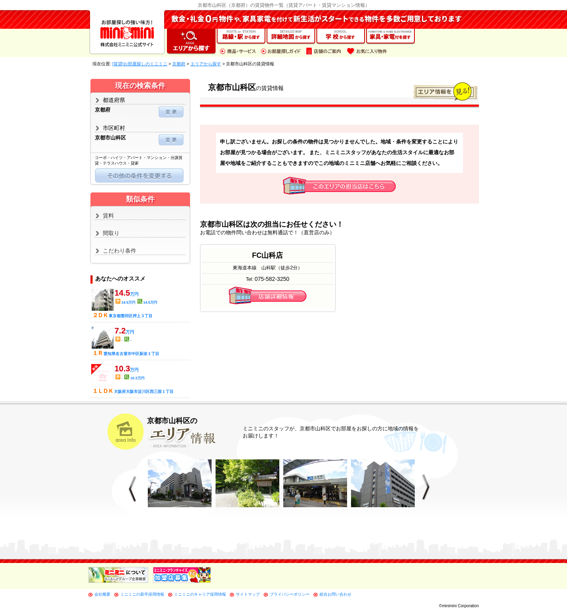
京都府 (178, 63)
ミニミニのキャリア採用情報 (200, 594)
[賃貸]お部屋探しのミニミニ (139, 63)
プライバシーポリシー (290, 594)
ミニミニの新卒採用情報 (142, 594)
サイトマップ (248, 594)
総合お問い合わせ (335, 594)
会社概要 (102, 594)
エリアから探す (205, 63)
